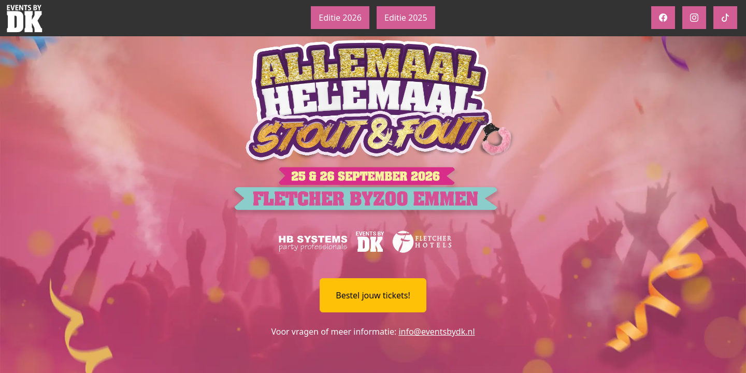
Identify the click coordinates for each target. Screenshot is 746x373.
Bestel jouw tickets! (373, 295)
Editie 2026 (340, 17)
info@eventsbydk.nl (436, 331)
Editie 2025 (405, 17)
